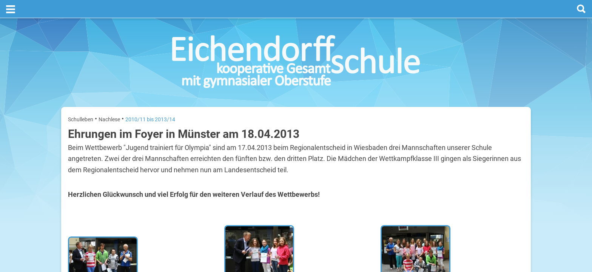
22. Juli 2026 (511, 195)
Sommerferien (479, 159)
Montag (439, 147)
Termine (478, 98)
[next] (483, 129)
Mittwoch (441, 195)
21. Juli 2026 (511, 171)
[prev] (476, 129)
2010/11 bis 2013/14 (150, 101)
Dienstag (440, 171)
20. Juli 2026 (511, 147)
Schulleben (80, 101)
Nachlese (109, 101)
